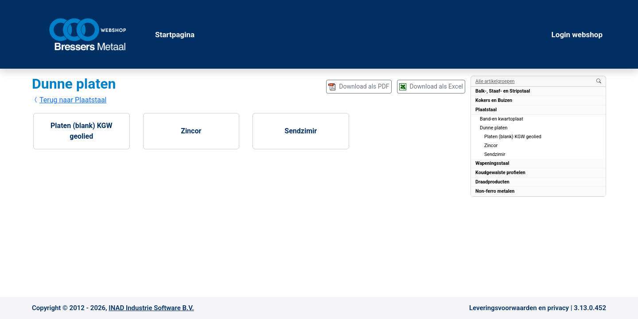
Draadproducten (492, 182)
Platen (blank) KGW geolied (81, 130)
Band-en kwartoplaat (501, 119)
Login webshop (577, 34)
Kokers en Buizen (493, 100)
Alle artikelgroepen (494, 81)
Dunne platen (493, 128)
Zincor (191, 131)
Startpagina (175, 34)
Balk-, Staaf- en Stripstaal (502, 91)
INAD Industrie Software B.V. (151, 308)
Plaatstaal (486, 110)
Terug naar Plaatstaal (69, 100)
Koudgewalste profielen (500, 172)
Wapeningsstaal (492, 163)
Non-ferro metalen (494, 191)
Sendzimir (300, 131)
